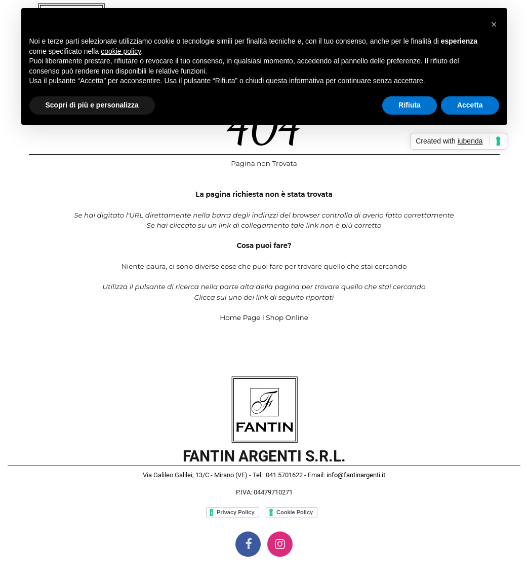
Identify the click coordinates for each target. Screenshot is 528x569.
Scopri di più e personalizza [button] (92, 105)
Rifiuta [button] (409, 105)
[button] (494, 24)
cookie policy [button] (121, 51)
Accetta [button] (470, 105)
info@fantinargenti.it (356, 475)
